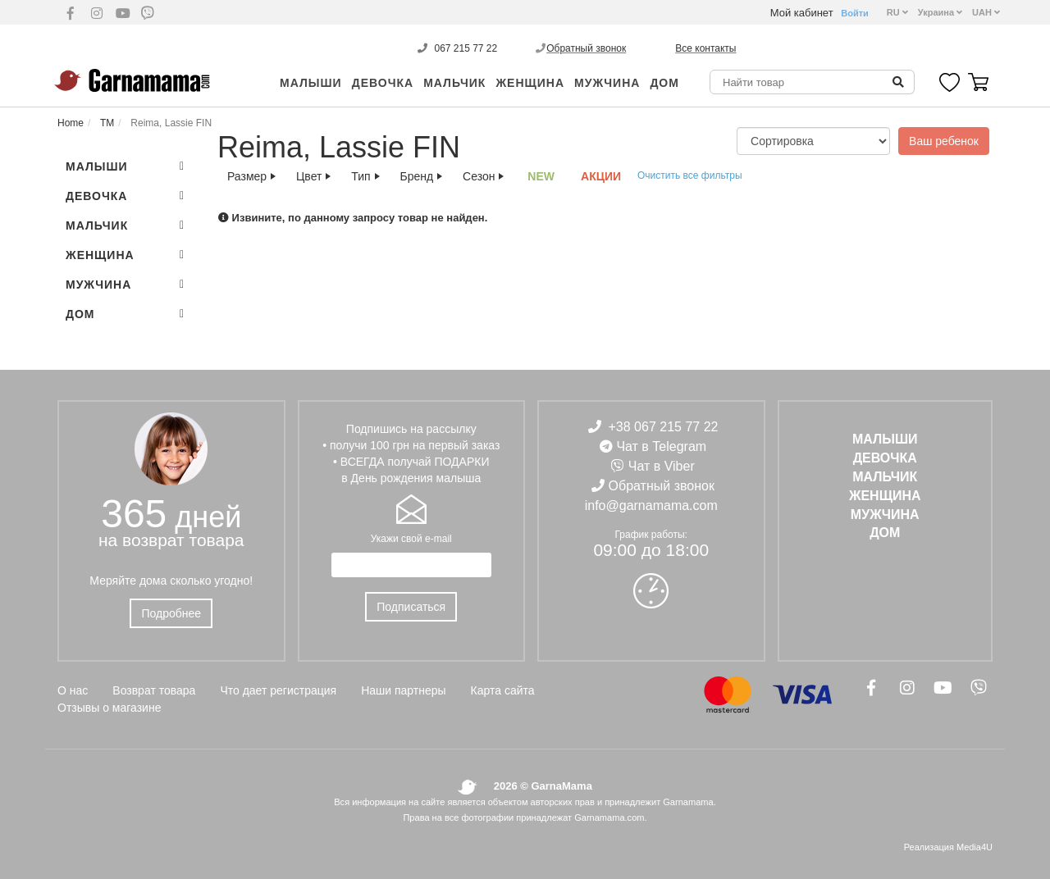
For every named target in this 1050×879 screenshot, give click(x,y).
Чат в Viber (661, 466)
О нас (72, 690)
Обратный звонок (586, 48)
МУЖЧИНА (607, 82)
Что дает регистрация (278, 690)
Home (70, 123)
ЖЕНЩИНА (529, 82)
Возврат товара (153, 690)
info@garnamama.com (651, 505)
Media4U (974, 847)
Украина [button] (940, 12)
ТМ (106, 123)
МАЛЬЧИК (454, 82)
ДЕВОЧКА (382, 82)
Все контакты (705, 48)
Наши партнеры (403, 690)
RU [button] (897, 12)
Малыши (311, 82)
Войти (855, 13)
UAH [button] (986, 12)
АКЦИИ (601, 176)
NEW (541, 176)
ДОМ (664, 82)
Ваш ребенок (944, 141)
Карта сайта (503, 690)
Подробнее (171, 613)
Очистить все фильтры (689, 175)
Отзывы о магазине (109, 707)
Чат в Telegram (661, 446)
